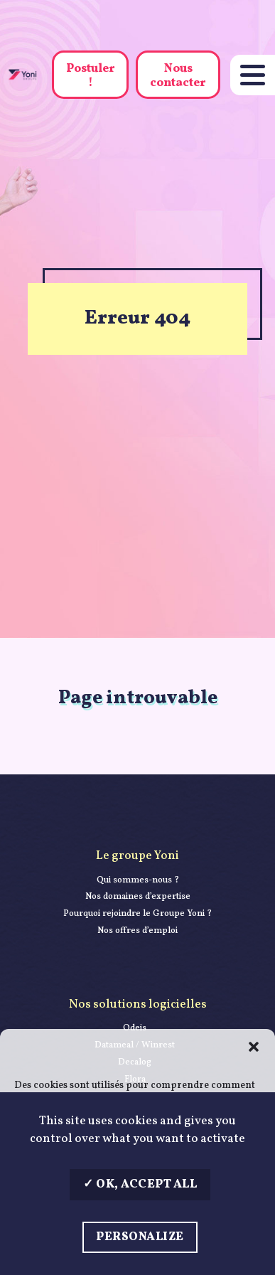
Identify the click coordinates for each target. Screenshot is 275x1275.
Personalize (140, 1237)
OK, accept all (140, 1184)
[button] (254, 1047)
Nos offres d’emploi (137, 930)
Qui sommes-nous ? (138, 880)
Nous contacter (178, 75)
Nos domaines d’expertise (137, 896)
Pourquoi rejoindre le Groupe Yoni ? (137, 913)
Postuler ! (90, 75)
